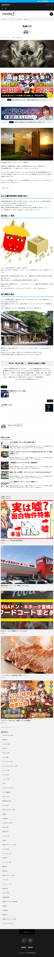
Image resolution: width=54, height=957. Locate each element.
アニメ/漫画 (12, 37)
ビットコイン (6, 862)
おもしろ (5, 893)
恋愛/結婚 (5, 897)
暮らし (3, 542)
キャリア (5, 774)
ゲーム (3, 722)
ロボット (5, 796)
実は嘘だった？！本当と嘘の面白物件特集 (11, 540)
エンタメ (5, 836)
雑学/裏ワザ (6, 801)
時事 (4, 739)
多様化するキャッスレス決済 (17, 391)
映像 (4, 866)
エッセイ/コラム (7, 923)
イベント (5, 779)
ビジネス (5, 744)
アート (4, 879)
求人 (4, 748)
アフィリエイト (7, 761)
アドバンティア (31, 952)
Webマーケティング (8, 875)
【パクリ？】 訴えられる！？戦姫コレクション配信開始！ (16, 720)
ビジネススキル (7, 823)
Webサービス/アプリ (8, 919)
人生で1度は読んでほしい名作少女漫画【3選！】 (23, 442)
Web (4, 888)
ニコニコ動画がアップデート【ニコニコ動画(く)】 (23, 481)
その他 (4, 818)
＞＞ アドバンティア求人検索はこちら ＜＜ (27, 379)
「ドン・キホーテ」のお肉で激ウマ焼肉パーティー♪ (14, 675)
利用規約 (23, 947)
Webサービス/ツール (8, 809)
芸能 (4, 858)
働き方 (4, 831)
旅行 (4, 871)
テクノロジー (6, 853)
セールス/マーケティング (9, 766)
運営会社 (30, 947)
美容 (4, 914)
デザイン (5, 753)
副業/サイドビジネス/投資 (9, 901)
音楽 (4, 840)
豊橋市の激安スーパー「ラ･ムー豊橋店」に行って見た (15, 585)
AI (3, 783)
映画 (4, 814)
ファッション (6, 884)
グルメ (11, 588)
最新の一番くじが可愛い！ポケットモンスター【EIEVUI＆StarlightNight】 (30, 472)
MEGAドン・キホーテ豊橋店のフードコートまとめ (14, 631)
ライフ (3, 588)
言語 (4, 906)
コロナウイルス (7, 735)
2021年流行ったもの (6, 405)
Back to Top (27, 932)
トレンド (5, 770)
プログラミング (7, 788)
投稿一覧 (19, 425)
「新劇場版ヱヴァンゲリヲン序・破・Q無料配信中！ (24, 462)
